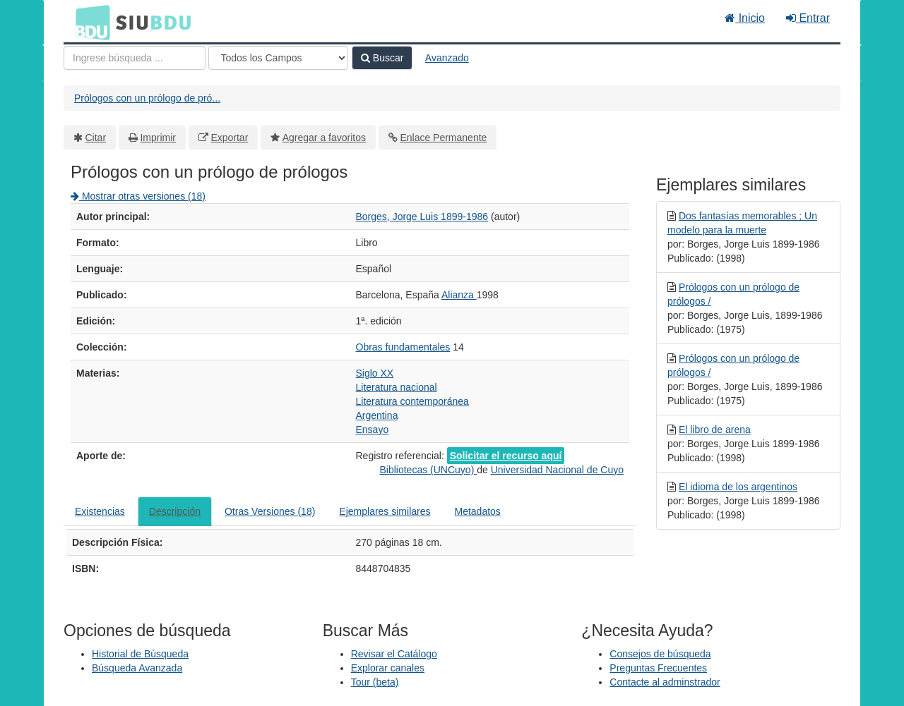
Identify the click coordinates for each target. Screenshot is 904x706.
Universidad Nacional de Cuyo (557, 469)
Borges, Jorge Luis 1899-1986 (422, 216)
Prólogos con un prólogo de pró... (147, 98)
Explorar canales (387, 668)
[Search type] (278, 58)
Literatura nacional (396, 387)
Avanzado (447, 57)
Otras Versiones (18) (270, 511)
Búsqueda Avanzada (137, 668)
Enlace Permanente (443, 137)
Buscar (382, 57)
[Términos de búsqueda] (135, 58)
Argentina (377, 415)
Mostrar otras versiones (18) (138, 196)
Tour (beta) (375, 682)
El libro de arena (715, 429)
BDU (89, 22)
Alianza (459, 294)
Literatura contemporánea (412, 401)
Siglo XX (375, 373)
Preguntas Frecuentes (658, 668)
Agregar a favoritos (324, 137)
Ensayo (372, 429)
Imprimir (158, 137)
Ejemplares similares (384, 511)
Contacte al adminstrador (664, 682)
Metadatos (478, 511)
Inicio (745, 18)
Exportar (229, 137)
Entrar (808, 18)
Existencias (100, 511)
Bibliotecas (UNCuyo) (428, 469)
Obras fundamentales (403, 347)
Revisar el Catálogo (394, 653)
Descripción (175, 511)
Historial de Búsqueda (140, 653)
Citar (96, 137)
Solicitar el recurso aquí (506, 455)
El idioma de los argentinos (738, 486)
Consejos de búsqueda (659, 653)
